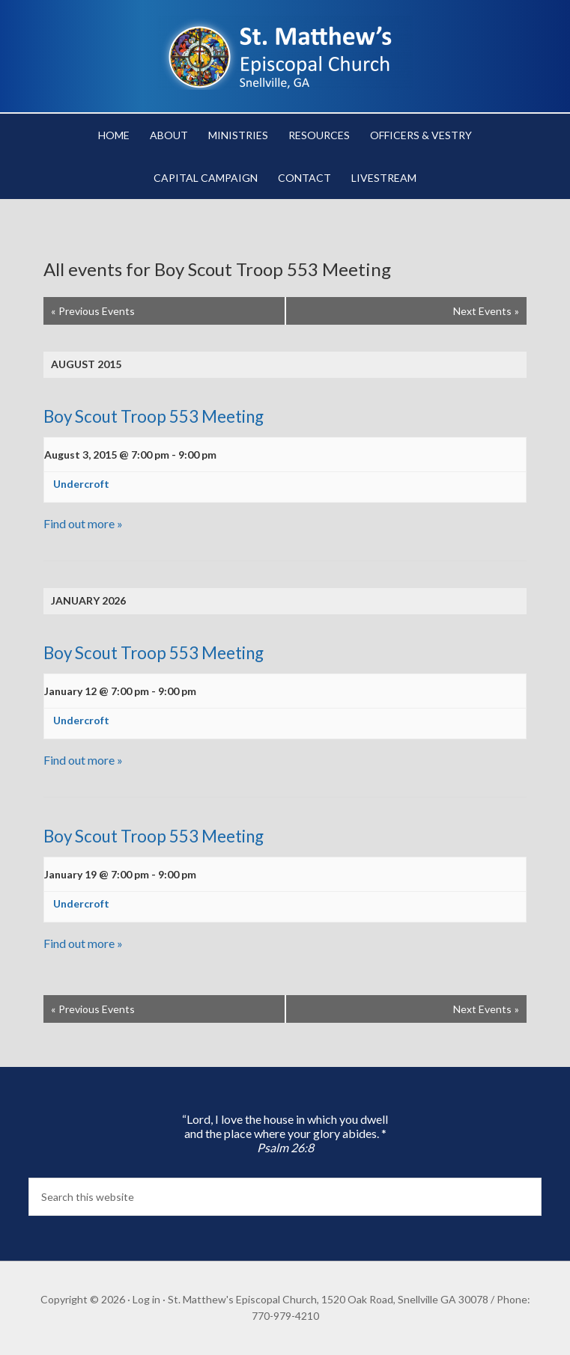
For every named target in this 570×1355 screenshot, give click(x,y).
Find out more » (83, 523)
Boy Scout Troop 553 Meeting (153, 416)
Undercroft (81, 483)
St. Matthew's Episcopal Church (285, 52)
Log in (146, 1299)
